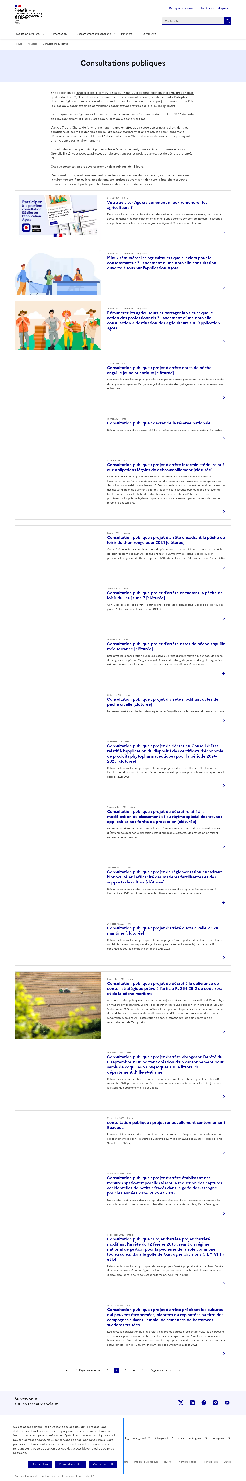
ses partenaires (37, 1427)
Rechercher (227, 21)
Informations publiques (146, 1461)
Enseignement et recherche (94, 34)
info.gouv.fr (162, 1438)
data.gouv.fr (219, 1438)
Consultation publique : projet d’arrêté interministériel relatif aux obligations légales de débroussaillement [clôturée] (165, 467)
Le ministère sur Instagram (215, 1402)
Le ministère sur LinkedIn (192, 1402)
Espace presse (183, 8)
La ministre (149, 34)
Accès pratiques (216, 8)
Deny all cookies (70, 1464)
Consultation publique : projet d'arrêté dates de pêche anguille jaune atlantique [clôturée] (159, 370)
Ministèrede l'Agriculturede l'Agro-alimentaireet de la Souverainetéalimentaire (28, 13)
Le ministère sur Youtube (227, 1402)
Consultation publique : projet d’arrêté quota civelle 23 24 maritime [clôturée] (162, 930)
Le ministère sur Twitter (180, 1402)
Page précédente (89, 1370)
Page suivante (158, 1370)
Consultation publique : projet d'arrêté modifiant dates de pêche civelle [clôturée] (162, 701)
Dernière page (179, 1370)
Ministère (126, 34)
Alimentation (59, 34)
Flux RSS (168, 1461)
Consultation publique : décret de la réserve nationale (159, 423)
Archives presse (210, 1461)
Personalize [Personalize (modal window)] (40, 1464)
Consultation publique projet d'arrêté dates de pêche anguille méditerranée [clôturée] (166, 646)
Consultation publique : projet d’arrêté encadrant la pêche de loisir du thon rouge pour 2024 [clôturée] (166, 540)
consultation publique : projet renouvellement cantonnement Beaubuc (166, 1125)
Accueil (18, 43)
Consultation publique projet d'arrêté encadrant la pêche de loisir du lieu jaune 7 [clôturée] (165, 595)
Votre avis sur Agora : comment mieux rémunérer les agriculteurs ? (157, 205)
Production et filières (27, 34)
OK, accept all (103, 1464)
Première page (67, 1370)
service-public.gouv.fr (190, 1438)
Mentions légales (187, 1461)
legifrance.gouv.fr (136, 1438)
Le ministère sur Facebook (204, 1402)
